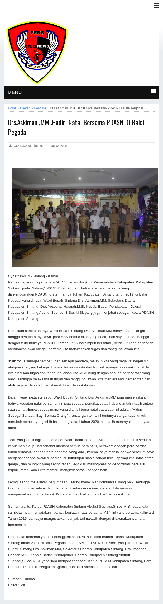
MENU (15, 92)
